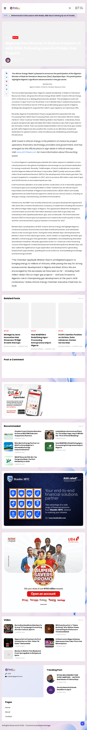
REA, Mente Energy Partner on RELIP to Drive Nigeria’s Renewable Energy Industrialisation (27, 446)
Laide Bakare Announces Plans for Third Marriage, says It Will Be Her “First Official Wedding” (69, 433)
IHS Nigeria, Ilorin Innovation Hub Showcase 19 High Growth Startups (12, 338)
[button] (6, 94)
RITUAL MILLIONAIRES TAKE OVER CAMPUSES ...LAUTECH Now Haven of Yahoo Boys (68, 677)
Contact (8, 716)
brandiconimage (43, 725)
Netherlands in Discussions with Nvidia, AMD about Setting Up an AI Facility (43, 15)
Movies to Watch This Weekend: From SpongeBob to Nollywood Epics (28, 653)
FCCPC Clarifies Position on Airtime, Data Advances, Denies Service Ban (70, 338)
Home (8, 37)
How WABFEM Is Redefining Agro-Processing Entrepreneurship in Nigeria (41, 340)
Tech (5, 16)
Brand (15, 37)
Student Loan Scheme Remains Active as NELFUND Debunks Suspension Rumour (28, 433)
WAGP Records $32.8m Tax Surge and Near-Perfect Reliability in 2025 (26, 459)
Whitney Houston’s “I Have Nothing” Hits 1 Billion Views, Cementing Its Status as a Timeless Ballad (67, 628)
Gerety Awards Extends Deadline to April (66, 688)
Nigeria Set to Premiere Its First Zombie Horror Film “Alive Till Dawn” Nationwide (28, 641)
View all (80, 298)
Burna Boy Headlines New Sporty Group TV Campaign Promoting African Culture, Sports (28, 627)
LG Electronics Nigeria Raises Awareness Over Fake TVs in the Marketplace (69, 641)
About (7, 712)
